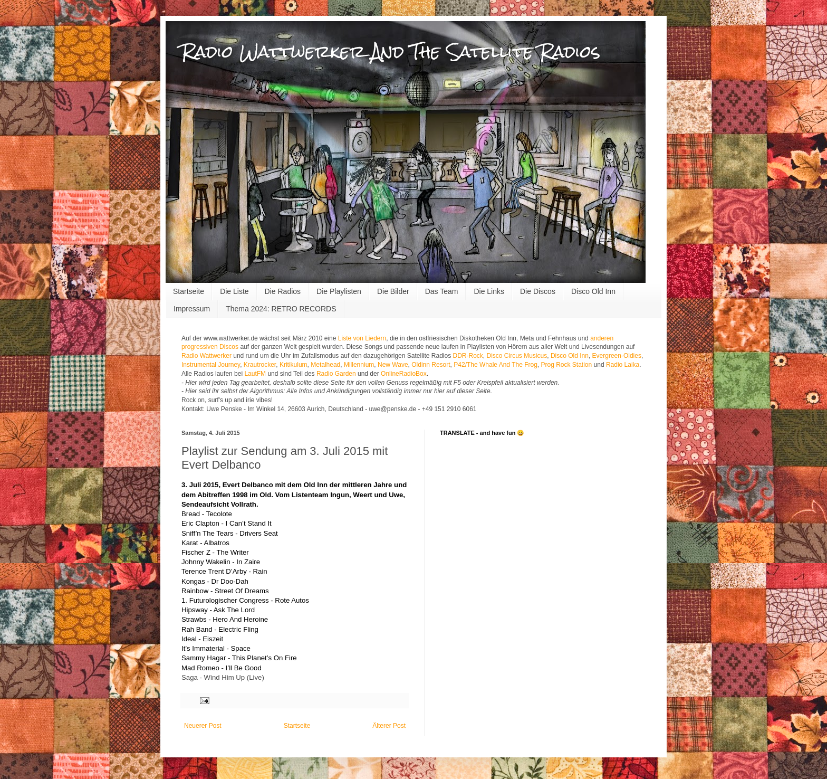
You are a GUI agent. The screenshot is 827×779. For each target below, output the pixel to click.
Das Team (441, 291)
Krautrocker (260, 364)
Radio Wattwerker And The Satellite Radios (390, 51)
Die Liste (234, 291)
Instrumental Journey (210, 364)
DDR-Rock (468, 355)
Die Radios (283, 291)
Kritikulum (293, 364)
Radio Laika (622, 364)
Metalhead (325, 364)
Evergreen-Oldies (616, 355)
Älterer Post (389, 725)
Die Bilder (393, 291)
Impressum (192, 309)
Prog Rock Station (566, 364)
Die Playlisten (338, 291)
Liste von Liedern (362, 338)
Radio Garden (336, 373)
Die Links (489, 291)
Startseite (188, 291)
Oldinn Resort (430, 364)
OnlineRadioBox (404, 373)
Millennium (359, 364)
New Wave (393, 364)
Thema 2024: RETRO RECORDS (281, 309)
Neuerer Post (203, 725)
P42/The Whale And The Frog (495, 364)
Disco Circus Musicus (517, 355)
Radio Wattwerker (206, 355)
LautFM (255, 373)
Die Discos (537, 291)
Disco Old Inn (593, 291)
